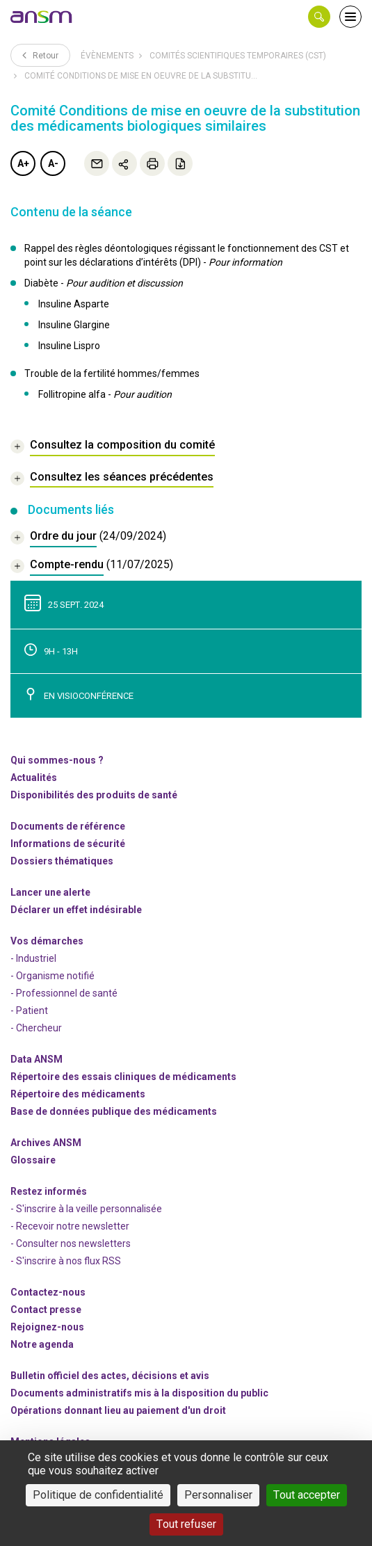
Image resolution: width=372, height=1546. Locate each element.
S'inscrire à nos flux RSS (68, 1260)
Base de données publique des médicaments (113, 1111)
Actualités (33, 777)
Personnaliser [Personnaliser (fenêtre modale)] (218, 1494)
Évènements (107, 56)
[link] (41, 16)
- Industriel (33, 958)
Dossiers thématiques (61, 861)
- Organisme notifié (52, 975)
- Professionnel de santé (64, 993)
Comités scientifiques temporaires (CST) (237, 56)
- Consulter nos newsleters (70, 1243)
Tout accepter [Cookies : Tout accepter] (306, 1494)
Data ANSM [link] (36, 1059)
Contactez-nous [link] (48, 1292)
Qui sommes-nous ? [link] (57, 760)
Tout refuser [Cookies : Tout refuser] (186, 1524)
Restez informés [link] (48, 1191)
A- (53, 163)
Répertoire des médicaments (77, 1094)
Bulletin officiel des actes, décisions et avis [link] (109, 1375)
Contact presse (45, 1309)
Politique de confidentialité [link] (98, 1494)
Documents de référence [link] (67, 826)
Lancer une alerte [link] (50, 892)
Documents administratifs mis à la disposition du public (139, 1393)
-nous (47, 1326)
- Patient (29, 1010)
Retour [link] (40, 55)
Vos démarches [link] (46, 941)
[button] (319, 17)
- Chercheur (36, 1027)
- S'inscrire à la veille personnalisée (86, 1208)
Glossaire (33, 1160)
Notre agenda (42, 1344)
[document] (88, 538)
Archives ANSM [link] (45, 1142)
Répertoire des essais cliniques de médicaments (123, 1076)
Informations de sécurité (67, 843)
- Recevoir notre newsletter (69, 1226)
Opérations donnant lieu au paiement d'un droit (118, 1410)
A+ (23, 163)
